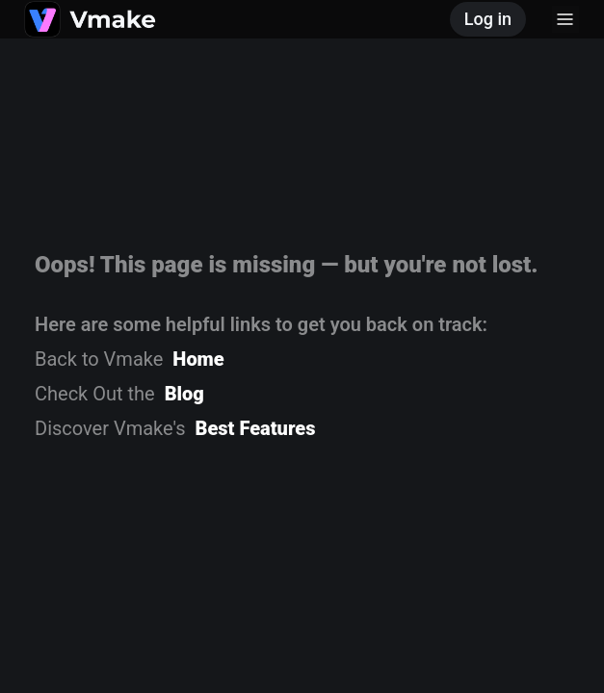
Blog (184, 393)
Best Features (256, 428)
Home (197, 359)
